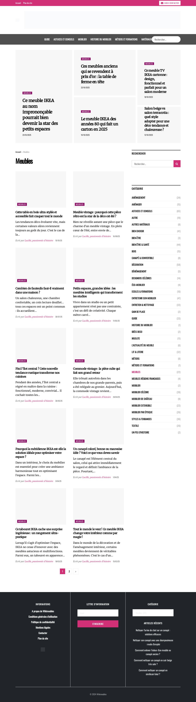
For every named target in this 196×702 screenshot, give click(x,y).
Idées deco (137, 332)
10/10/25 (58, 240)
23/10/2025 (26, 134)
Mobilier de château (142, 399)
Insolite (136, 338)
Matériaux (146, 39)
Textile (135, 425)
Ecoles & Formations (142, 291)
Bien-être (136, 238)
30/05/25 (58, 400)
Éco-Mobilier (138, 285)
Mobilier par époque (142, 412)
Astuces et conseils (64, 39)
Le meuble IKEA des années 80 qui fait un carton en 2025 (99, 124)
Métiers (135, 358)
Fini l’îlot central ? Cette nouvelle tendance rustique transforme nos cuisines (37, 372)
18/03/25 (58, 561)
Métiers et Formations (126, 39)
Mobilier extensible (142, 405)
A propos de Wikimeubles (43, 611)
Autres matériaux (141, 224)
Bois (134, 251)
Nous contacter (170, 3)
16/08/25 (116, 236)
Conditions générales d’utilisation (42, 616)
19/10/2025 (85, 134)
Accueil (18, 2)
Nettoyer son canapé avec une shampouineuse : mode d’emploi (153, 642)
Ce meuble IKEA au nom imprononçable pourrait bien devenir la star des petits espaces (40, 115)
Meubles (27, 93)
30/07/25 (58, 316)
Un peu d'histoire (140, 432)
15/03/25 (116, 561)
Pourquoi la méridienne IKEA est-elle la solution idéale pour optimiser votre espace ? (40, 453)
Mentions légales (43, 627)
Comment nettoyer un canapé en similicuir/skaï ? (153, 672)
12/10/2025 (148, 134)
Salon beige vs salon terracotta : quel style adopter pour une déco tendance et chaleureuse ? (156, 119)
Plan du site (27, 2)
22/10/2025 (85, 87)
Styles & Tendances (142, 419)
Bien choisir (138, 231)
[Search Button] (177, 39)
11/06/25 (116, 320)
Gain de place (138, 312)
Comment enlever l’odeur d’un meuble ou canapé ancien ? (153, 652)
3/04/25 (58, 481)
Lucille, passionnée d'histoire (39, 240)
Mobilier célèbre (140, 392)
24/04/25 (116, 397)
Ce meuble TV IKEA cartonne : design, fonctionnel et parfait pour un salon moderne (155, 81)
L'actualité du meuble (143, 345)
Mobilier (82, 39)
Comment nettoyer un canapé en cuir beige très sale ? (153, 662)
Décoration (137, 264)
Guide (47, 39)
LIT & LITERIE (137, 352)
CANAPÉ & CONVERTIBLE (143, 258)
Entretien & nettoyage (143, 305)
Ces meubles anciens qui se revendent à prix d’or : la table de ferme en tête (99, 74)
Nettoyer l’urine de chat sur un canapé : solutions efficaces (153, 632)
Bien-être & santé (140, 244)
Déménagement (139, 271)
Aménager (137, 204)
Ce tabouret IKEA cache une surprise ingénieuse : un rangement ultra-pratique (38, 533)
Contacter (42, 633)
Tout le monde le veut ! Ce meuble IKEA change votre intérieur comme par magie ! (98, 533)
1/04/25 (116, 477)
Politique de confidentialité (43, 622)
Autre (135, 218)
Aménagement (138, 197)
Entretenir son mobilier (144, 298)
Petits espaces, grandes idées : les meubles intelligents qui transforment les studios (97, 292)
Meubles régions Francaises (146, 378)
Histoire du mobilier (100, 39)
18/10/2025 (148, 97)
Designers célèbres (141, 278)
